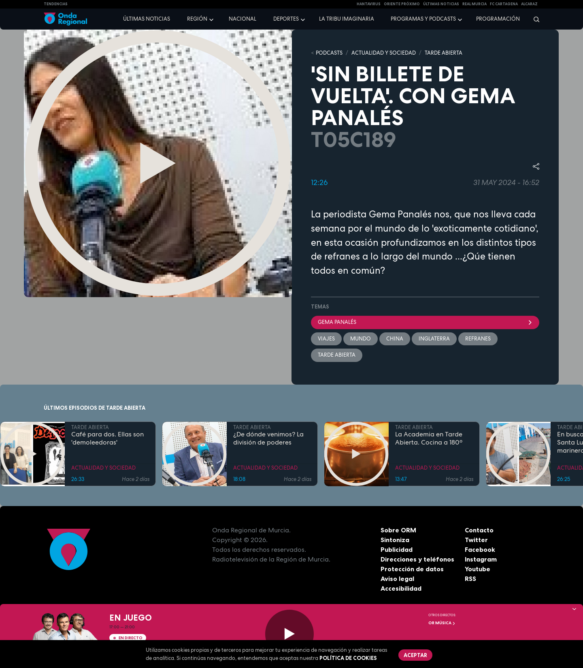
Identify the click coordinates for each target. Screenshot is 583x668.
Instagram (481, 559)
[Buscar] (533, 19)
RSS (470, 578)
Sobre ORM (398, 530)
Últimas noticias (146, 18)
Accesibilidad (401, 588)
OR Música (441, 622)
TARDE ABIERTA (443, 52)
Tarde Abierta (336, 354)
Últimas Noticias (441, 4)
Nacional (242, 18)
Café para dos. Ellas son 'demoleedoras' (107, 439)
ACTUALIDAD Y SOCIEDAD (383, 52)
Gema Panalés (425, 322)
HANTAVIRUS (369, 4)
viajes (326, 338)
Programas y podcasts (423, 18)
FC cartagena (504, 4)
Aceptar (415, 655)
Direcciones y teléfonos (417, 559)
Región (197, 18)
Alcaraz (529, 4)
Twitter (476, 540)
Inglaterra (434, 338)
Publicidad (397, 549)
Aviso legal (397, 578)
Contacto (479, 530)
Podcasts (329, 52)
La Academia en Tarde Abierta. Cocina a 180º (428, 439)
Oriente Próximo (402, 4)
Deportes (286, 18)
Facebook (480, 549)
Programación (498, 18)
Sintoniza (395, 540)
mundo (360, 338)
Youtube (477, 569)
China (394, 338)
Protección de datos (412, 569)
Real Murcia (474, 4)
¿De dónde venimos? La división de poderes (268, 439)
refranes (478, 338)
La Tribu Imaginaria (346, 18)
